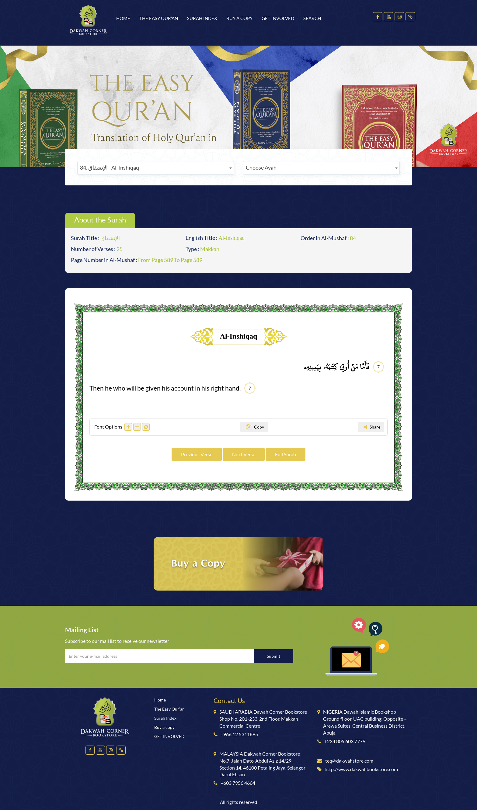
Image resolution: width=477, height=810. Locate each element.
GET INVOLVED (278, 18)
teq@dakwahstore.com (349, 760)
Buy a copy (239, 18)
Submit (273, 656)
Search (312, 18)
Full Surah (285, 454)
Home (123, 18)
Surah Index (202, 18)
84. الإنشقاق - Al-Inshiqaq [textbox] (109, 167)
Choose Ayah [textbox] (261, 167)
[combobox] (155, 168)
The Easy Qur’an (158, 18)
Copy (255, 426)
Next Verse (243, 454)
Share (372, 426)
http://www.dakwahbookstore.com (361, 769)
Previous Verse (196, 454)
